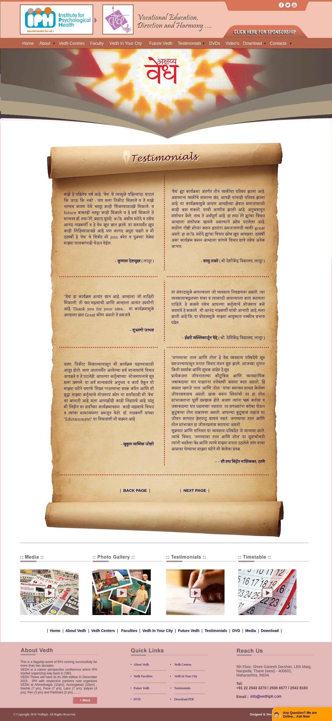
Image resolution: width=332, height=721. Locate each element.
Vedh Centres (182, 664)
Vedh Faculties (143, 676)
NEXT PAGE (194, 490)
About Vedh (75, 631)
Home (55, 631)
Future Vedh (189, 631)
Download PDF (184, 699)
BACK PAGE (135, 490)
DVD (236, 631)
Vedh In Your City (158, 631)
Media (251, 631)
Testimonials (216, 631)
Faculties (129, 631)
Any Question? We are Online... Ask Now (300, 714)
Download (270, 631)
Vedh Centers (103, 631)
